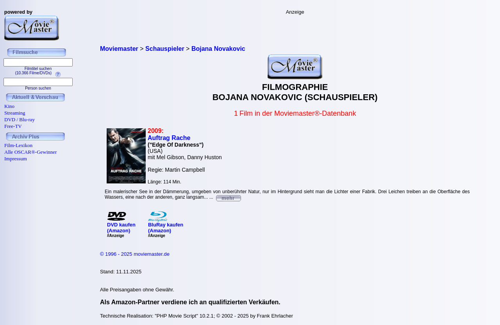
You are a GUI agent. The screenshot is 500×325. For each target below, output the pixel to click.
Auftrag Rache (169, 138)
